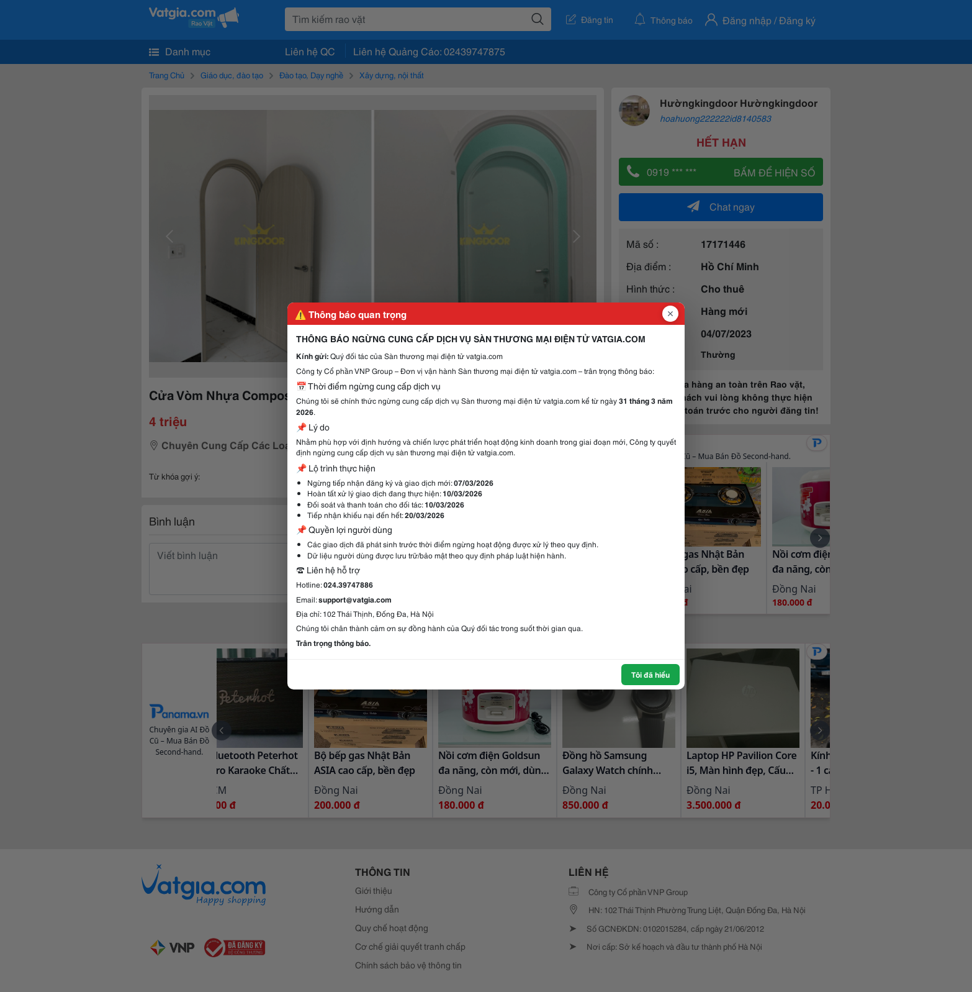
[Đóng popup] (670, 314)
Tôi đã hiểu (650, 674)
